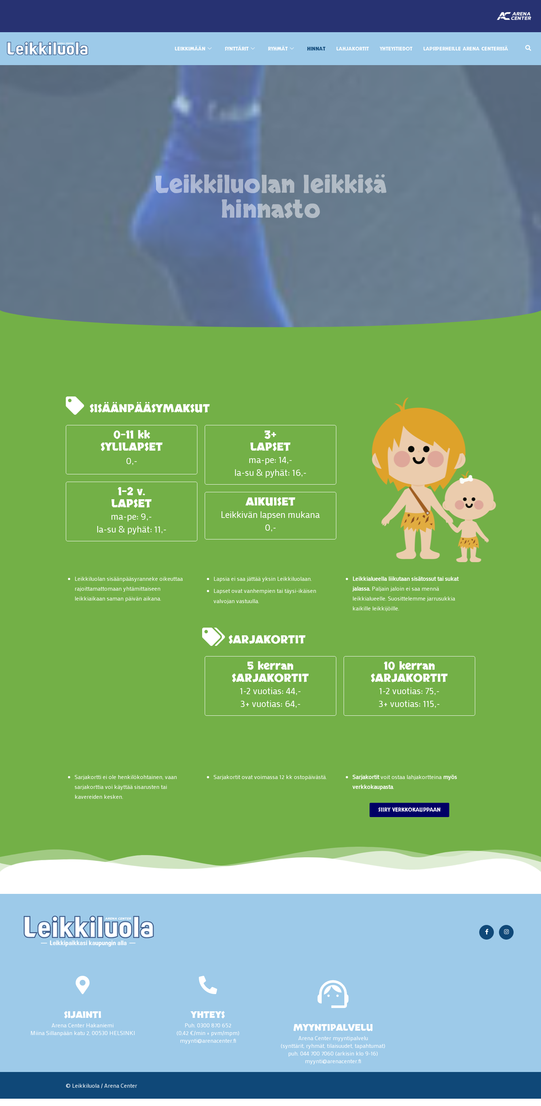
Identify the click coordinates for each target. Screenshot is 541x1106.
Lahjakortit (352, 48)
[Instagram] (506, 932)
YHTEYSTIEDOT (396, 48)
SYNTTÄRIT (240, 48)
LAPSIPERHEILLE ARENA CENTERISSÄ (465, 48)
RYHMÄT (281, 48)
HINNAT (316, 48)
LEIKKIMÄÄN (193, 48)
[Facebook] (486, 932)
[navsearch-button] (528, 48)
